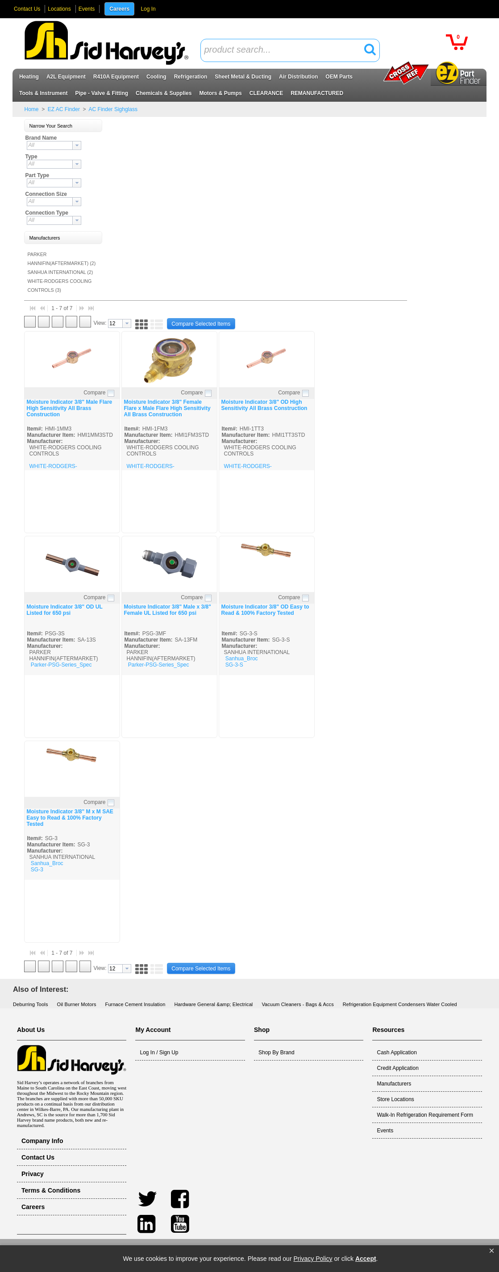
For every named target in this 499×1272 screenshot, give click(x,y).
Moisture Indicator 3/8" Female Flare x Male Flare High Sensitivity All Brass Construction (167, 408)
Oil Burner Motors (76, 1004)
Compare (94, 392)
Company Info (42, 1140)
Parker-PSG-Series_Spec (61, 665)
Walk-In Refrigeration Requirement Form (425, 1115)
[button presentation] (77, 145)
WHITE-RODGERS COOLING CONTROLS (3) (59, 285)
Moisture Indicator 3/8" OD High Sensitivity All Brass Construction (264, 405)
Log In (148, 9)
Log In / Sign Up (159, 1052)
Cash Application (396, 1052)
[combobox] (290, 50)
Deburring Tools (30, 1004)
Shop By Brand (276, 1052)
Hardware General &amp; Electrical (213, 1004)
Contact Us (27, 9)
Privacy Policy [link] (312, 1258)
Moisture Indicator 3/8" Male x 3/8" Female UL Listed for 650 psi (167, 610)
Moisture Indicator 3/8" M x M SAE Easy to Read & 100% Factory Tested (69, 817)
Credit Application (397, 1068)
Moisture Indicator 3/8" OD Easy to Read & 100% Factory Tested (265, 610)
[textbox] (285, 50)
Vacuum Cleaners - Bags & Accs (297, 1004)
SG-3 (37, 869)
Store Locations (395, 1099)
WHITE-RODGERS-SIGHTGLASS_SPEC (55, 469)
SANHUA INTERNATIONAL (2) (60, 272)
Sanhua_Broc (241, 658)
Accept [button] (365, 1258)
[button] (492, 1251)
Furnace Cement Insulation (135, 1004)
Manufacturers (394, 1084)
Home (31, 109)
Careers (119, 9)
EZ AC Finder (64, 109)
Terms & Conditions (50, 1190)
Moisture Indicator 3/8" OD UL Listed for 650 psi (64, 610)
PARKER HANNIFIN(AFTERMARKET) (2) (61, 259)
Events (87, 9)
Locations (59, 9)
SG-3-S (234, 665)
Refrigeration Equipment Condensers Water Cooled (400, 1004)
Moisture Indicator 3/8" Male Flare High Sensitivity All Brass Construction (69, 408)
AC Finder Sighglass (112, 109)
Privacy (32, 1173)
